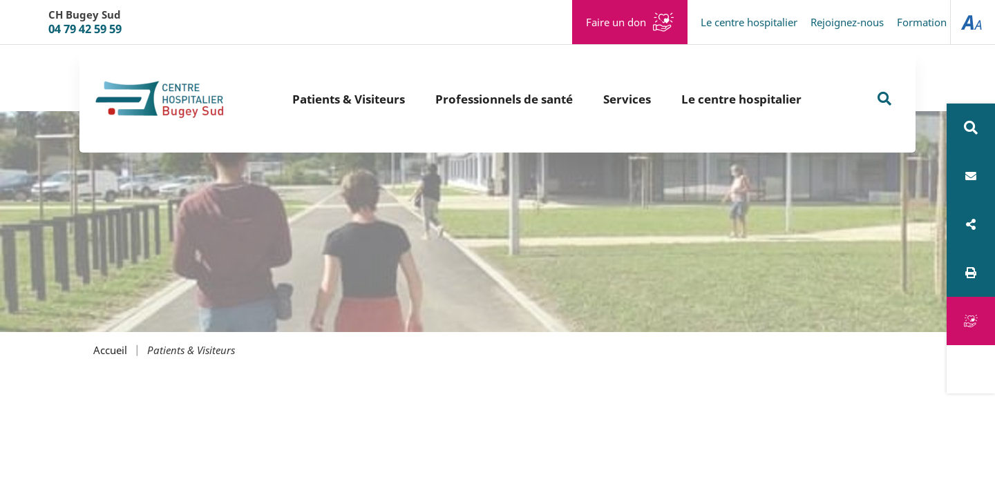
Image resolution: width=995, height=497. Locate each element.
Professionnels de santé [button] (504, 99)
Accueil (110, 350)
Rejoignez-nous (847, 22)
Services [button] (627, 99)
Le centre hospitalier (749, 22)
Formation (922, 22)
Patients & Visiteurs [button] (348, 99)
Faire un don (616, 22)
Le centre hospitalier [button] (741, 99)
